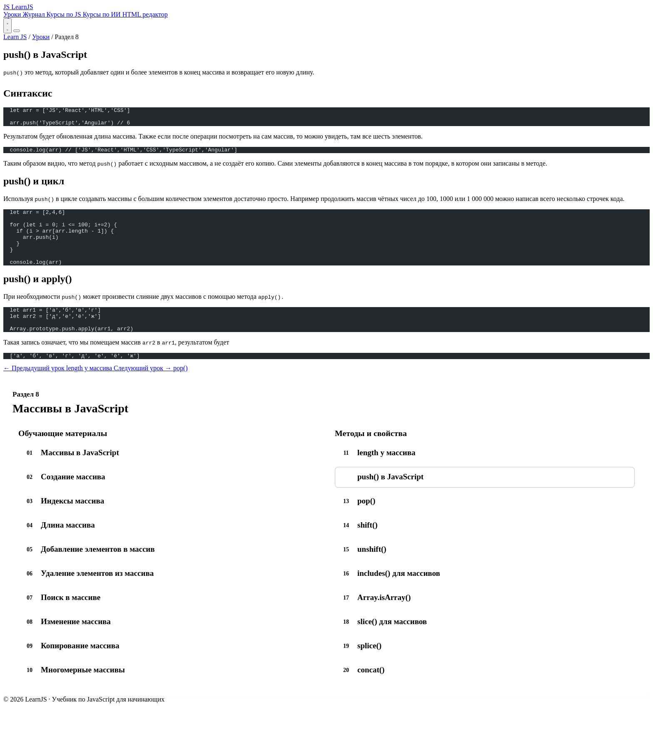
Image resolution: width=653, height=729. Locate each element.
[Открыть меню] (16, 31)
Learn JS (15, 36)
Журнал (34, 14)
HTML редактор (145, 14)
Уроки (12, 14)
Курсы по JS (65, 14)
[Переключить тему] (7, 25)
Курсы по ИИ (102, 14)
